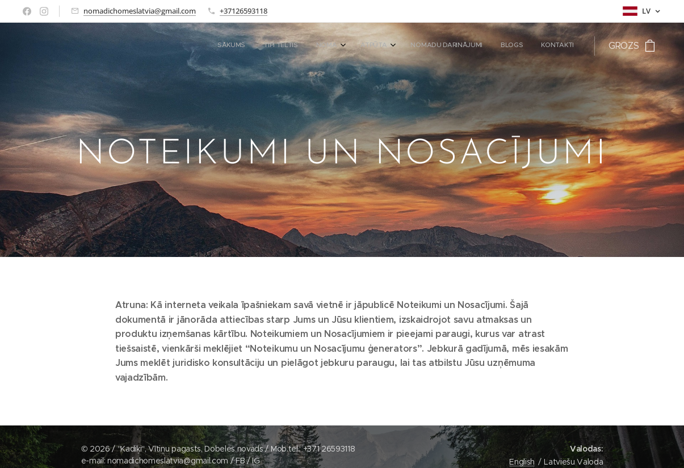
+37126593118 (243, 11)
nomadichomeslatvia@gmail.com (139, 11)
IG (255, 461)
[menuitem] (457, 46)
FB (240, 461)
